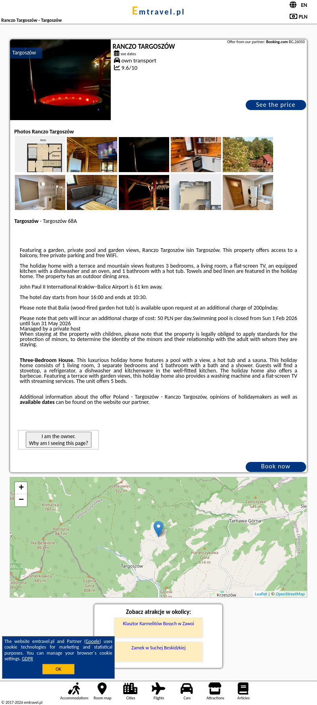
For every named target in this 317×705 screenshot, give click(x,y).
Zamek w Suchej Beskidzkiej (158, 648)
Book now (275, 466)
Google (93, 641)
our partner (135, 402)
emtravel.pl (158, 12)
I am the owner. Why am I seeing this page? (58, 440)
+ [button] (21, 488)
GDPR (27, 658)
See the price (276, 104)
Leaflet (261, 594)
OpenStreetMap (290, 594)
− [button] (21, 500)
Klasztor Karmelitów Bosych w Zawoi (158, 623)
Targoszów (24, 52)
